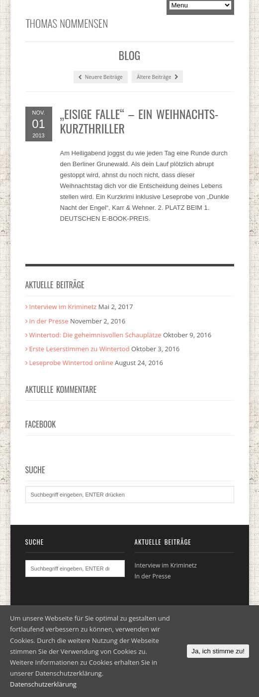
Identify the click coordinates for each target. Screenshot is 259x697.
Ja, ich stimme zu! (218, 651)
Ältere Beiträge (157, 76)
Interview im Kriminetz (63, 306)
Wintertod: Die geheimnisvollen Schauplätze (95, 334)
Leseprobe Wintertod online (71, 362)
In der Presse (49, 321)
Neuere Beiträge (101, 77)
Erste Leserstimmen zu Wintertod (79, 348)
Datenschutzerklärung (43, 684)
